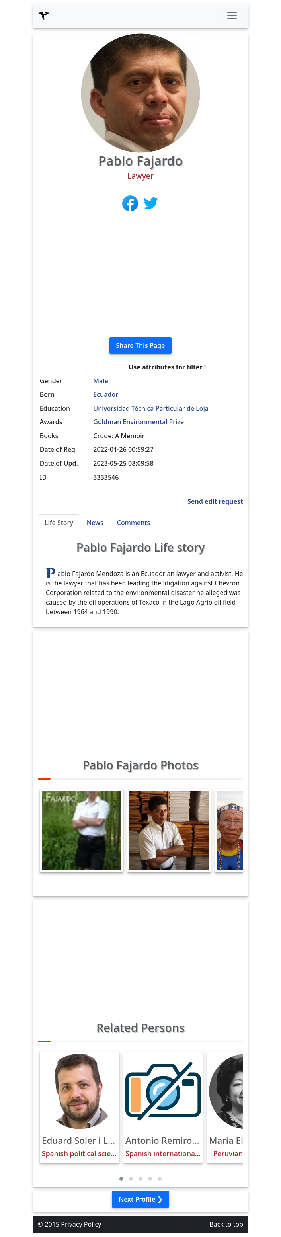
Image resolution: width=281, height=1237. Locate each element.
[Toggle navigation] (232, 15)
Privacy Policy (81, 1224)
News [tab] (95, 522)
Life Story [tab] (59, 522)
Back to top (226, 1224)
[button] (121, 1179)
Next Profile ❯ (140, 1199)
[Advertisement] (140, 275)
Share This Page (140, 345)
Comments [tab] (133, 522)
